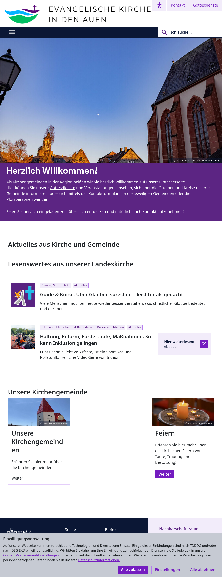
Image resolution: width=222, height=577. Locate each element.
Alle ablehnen (202, 569)
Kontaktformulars (104, 193)
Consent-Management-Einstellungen (31, 555)
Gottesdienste (205, 5)
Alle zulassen (133, 569)
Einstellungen (167, 569)
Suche (70, 529)
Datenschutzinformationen (99, 560)
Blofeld (111, 529)
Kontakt (178, 5)
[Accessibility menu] (159, 5)
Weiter (165, 474)
